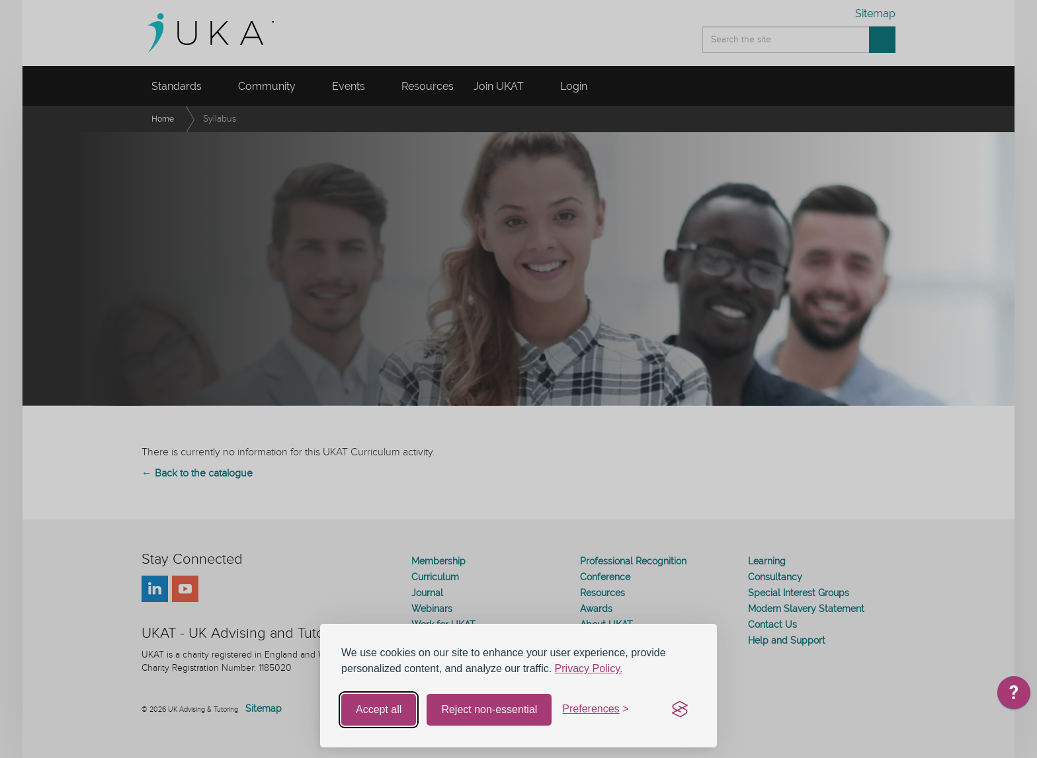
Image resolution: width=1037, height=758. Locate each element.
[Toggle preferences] (595, 709)
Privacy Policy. (589, 668)
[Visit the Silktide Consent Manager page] (680, 710)
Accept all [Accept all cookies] (378, 709)
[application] (1014, 695)
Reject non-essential (489, 709)
